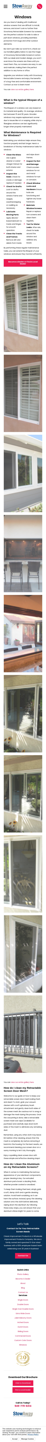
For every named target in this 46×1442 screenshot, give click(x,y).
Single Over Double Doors (23, 1309)
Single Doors (23, 1300)
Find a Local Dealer (23, 1390)
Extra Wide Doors (23, 1313)
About (23, 1283)
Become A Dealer (23, 1279)
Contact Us (23, 1255)
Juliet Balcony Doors (22, 1318)
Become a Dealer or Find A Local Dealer (23, 263)
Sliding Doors (23, 1331)
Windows (23, 1345)
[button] (23, 313)
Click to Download (23, 1383)
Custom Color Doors (23, 1340)
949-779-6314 (23, 1406)
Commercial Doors (23, 1336)
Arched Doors (23, 1322)
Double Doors (23, 1304)
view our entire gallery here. (22, 89)
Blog (23, 1288)
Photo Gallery (23, 1274)
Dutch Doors (23, 1327)
